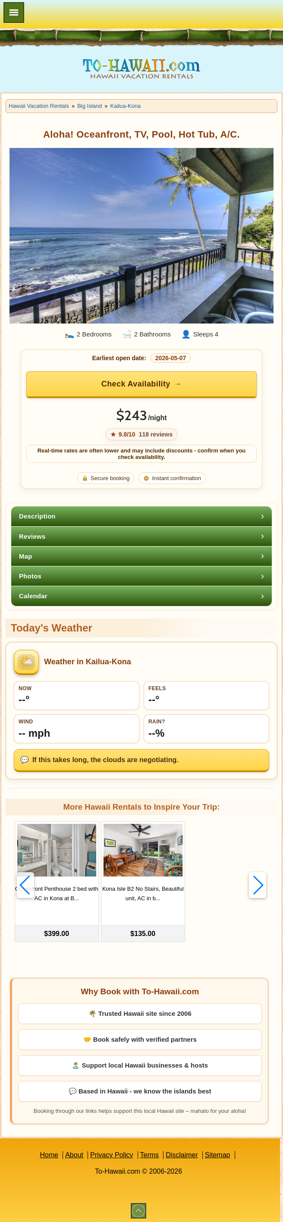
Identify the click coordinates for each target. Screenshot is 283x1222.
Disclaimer (182, 1152)
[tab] (141, 516)
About (74, 1152)
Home (49, 1152)
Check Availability (135, 384)
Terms (149, 1152)
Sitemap (217, 1152)
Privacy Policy (111, 1152)
